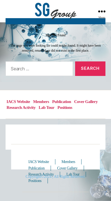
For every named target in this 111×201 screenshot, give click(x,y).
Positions (65, 107)
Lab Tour (46, 107)
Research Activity (21, 107)
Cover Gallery (85, 101)
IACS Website (18, 101)
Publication (61, 101)
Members (41, 101)
